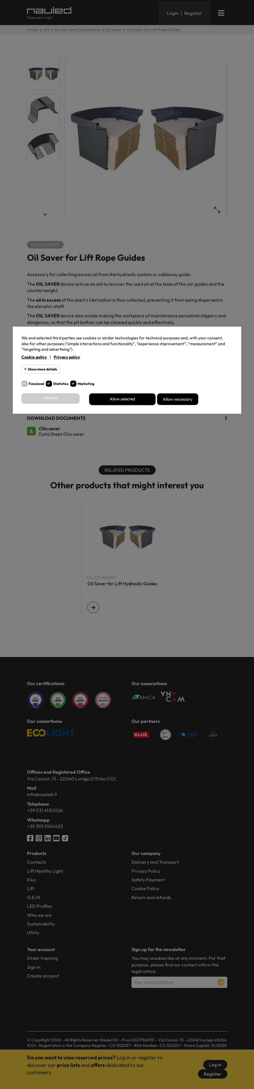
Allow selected (122, 399)
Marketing (86, 383)
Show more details (42, 369)
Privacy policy (67, 357)
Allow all (50, 398)
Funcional (36, 383)
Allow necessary (177, 399)
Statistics (61, 383)
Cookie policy (34, 357)
